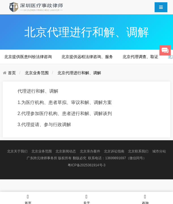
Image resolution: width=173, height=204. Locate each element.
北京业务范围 (37, 73)
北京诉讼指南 (114, 151)
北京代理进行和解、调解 (79, 73)
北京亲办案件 (90, 151)
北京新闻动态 (65, 151)
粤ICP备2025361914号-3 (86, 165)
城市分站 (159, 151)
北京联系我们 (138, 151)
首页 (12, 73)
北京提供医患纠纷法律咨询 (28, 56)
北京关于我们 (17, 151)
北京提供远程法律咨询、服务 (87, 56)
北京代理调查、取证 (140, 56)
